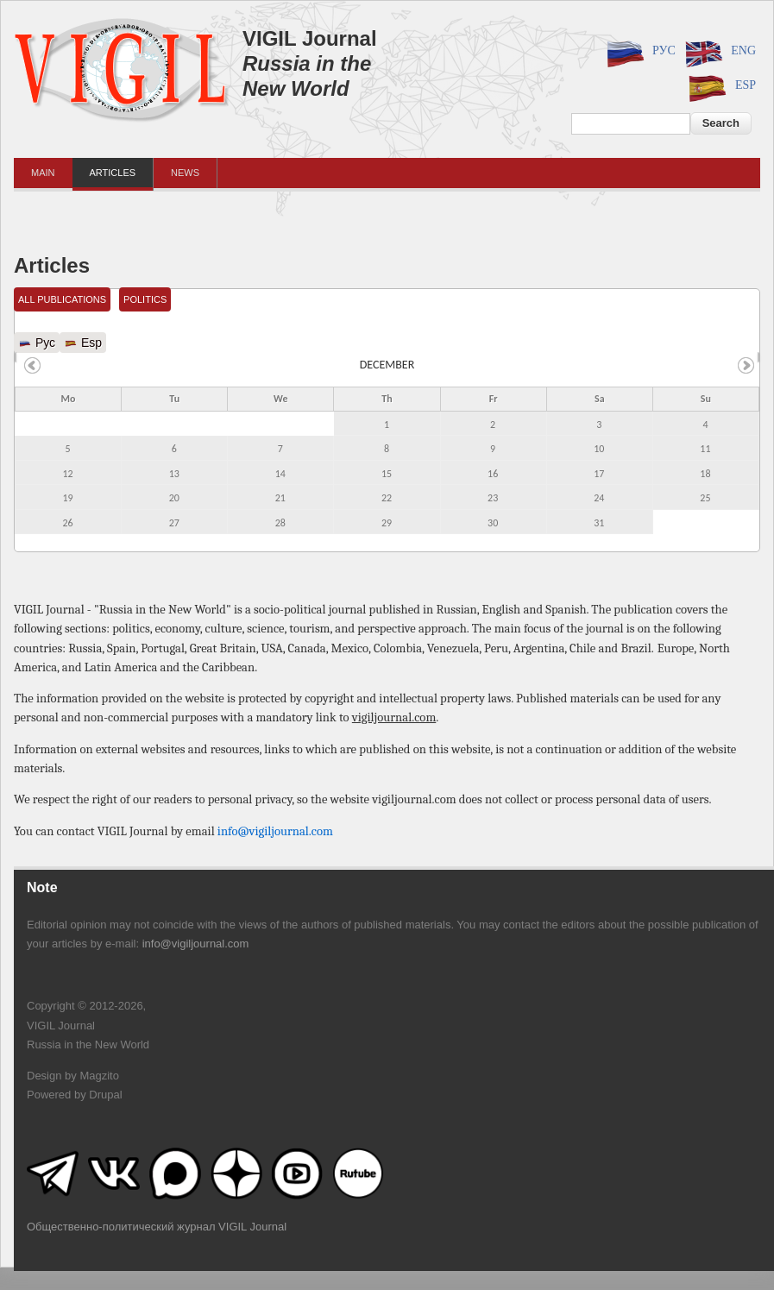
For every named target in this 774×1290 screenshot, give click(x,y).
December (387, 364)
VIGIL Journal (309, 38)
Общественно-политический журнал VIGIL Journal (156, 1226)
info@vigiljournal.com (275, 831)
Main (43, 172)
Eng (718, 52)
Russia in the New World (306, 76)
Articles (113, 172)
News (185, 172)
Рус (638, 52)
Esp (719, 86)
